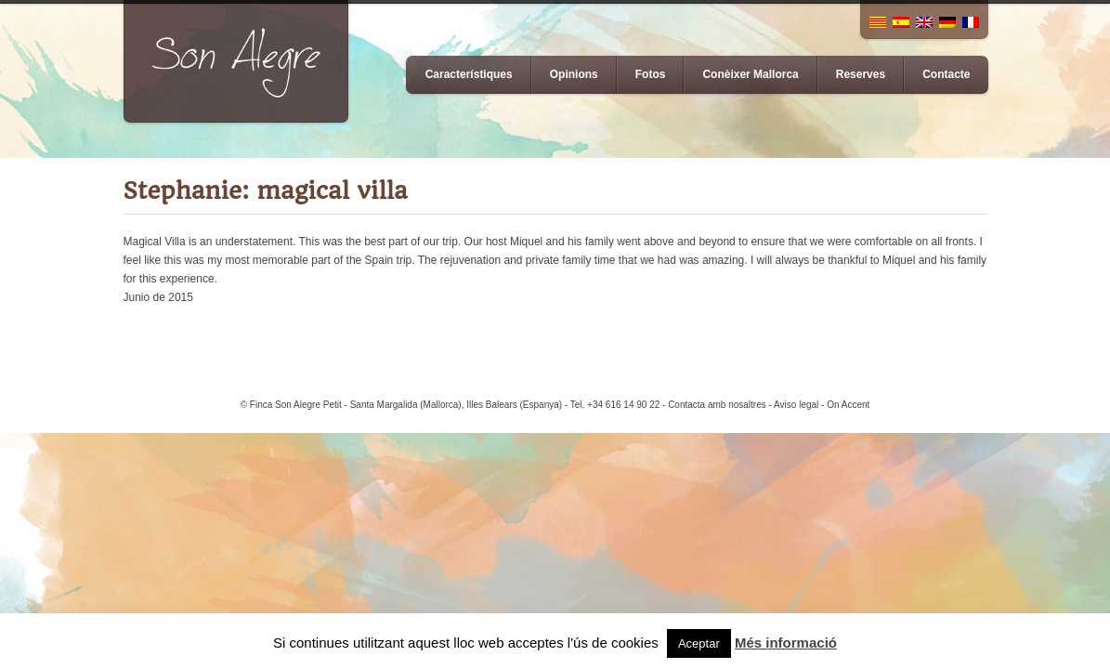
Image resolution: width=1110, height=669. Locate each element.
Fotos (650, 74)
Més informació (786, 642)
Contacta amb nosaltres (717, 405)
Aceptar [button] (699, 643)
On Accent (848, 405)
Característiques (469, 74)
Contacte (946, 74)
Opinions (574, 74)
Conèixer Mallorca (750, 74)
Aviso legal (796, 405)
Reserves (860, 74)
